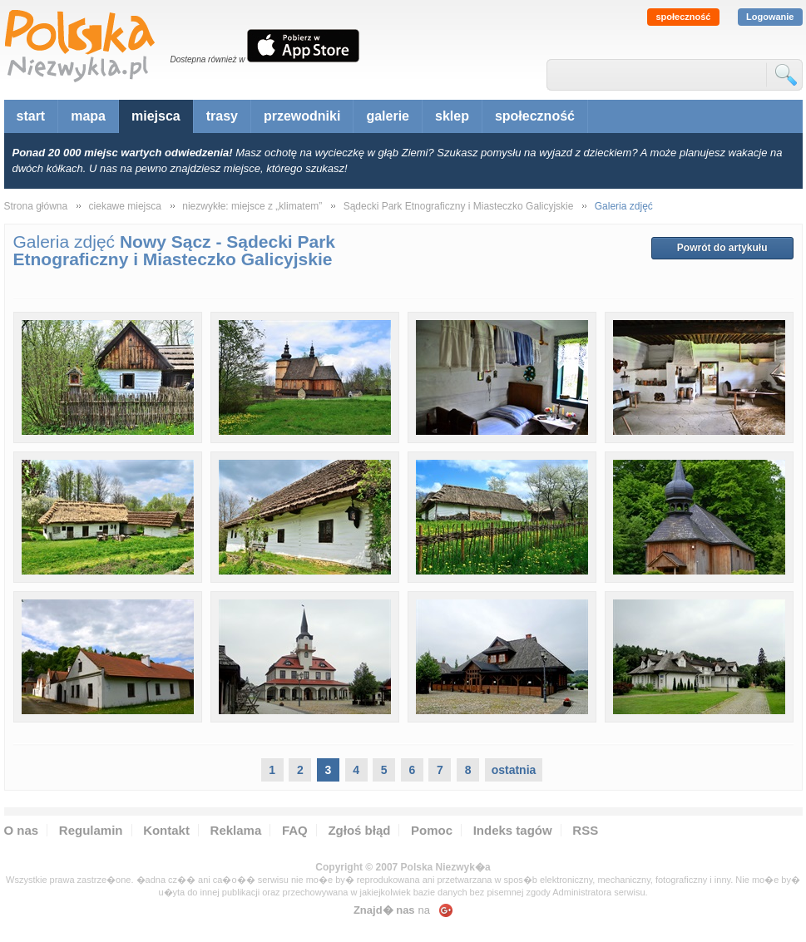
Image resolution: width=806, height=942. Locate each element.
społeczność (682, 17)
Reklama (236, 830)
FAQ (295, 830)
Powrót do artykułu (722, 248)
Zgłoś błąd (359, 830)
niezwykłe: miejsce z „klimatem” (252, 206)
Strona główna (36, 206)
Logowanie (770, 17)
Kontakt (166, 830)
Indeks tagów (512, 830)
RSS (585, 830)
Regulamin (91, 830)
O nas (21, 830)
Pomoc (431, 830)
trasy (222, 116)
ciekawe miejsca (125, 206)
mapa (88, 116)
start (31, 116)
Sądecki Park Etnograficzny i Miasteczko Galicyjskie (459, 206)
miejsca (155, 116)
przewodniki (302, 116)
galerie (387, 116)
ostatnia (514, 770)
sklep (452, 116)
